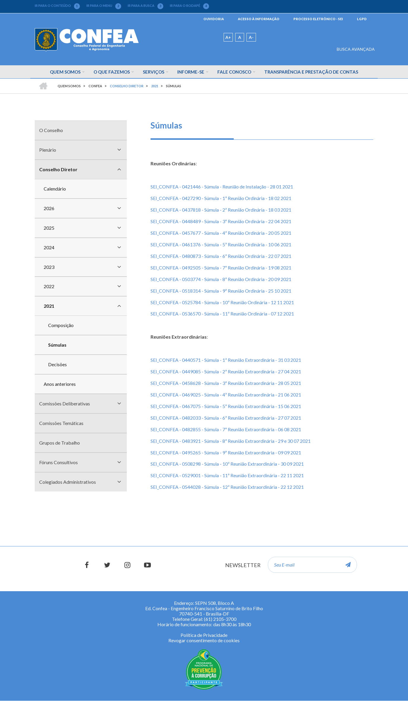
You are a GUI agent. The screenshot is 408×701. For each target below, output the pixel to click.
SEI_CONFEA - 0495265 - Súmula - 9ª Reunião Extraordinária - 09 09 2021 (226, 452)
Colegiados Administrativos (67, 482)
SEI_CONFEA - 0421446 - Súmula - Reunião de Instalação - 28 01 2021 (222, 186)
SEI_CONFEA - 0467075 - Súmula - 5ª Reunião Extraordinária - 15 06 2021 (226, 406)
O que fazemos (112, 71)
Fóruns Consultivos (58, 462)
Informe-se (190, 71)
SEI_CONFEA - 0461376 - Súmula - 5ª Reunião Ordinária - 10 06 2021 (221, 244)
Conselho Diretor (58, 169)
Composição (61, 325)
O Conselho (51, 130)
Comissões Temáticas (61, 423)
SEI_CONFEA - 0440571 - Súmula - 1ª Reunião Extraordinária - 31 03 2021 (226, 360)
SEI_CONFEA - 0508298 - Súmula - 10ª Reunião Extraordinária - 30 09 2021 (227, 464)
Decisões (57, 364)
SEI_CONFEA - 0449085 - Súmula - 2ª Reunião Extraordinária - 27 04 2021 (226, 371)
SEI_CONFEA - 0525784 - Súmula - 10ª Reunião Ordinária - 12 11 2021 (222, 302)
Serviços (153, 71)
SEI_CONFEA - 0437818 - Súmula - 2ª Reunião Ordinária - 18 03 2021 (221, 209)
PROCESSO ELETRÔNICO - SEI (318, 19)
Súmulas (57, 345)
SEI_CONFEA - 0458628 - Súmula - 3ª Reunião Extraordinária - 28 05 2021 (226, 383)
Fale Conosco (234, 71)
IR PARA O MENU (103, 5)
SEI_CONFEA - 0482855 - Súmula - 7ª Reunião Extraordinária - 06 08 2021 (226, 429)
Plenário (47, 150)
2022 (49, 286)
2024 (49, 247)
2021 (49, 306)
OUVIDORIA (213, 19)
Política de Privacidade (204, 635)
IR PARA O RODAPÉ (189, 5)
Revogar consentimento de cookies (204, 640)
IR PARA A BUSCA (145, 5)
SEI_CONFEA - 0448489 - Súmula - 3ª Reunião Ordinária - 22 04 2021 (221, 221)
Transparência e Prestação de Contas (311, 71)
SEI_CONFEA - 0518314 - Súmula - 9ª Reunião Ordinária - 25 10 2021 (221, 291)
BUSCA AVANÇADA (356, 49)
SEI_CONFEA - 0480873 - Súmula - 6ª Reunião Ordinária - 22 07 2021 (221, 256)
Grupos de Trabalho (59, 442)
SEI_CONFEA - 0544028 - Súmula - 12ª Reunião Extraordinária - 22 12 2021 (227, 487)
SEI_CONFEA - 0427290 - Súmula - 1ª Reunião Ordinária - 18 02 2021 (221, 198)
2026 (49, 208)
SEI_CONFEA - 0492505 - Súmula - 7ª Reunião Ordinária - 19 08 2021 (221, 267)
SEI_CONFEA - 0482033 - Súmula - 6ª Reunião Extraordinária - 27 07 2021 (226, 418)
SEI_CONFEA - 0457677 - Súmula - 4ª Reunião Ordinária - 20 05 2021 (221, 233)
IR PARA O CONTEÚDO (57, 5)
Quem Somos (65, 71)
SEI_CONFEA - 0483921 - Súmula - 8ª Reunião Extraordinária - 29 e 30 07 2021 (231, 441)
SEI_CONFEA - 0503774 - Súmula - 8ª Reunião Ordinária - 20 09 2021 (221, 279)
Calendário (55, 188)
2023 (49, 267)
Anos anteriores (60, 384)
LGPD (362, 19)
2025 (49, 228)
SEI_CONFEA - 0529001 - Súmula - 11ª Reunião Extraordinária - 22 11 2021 (227, 475)
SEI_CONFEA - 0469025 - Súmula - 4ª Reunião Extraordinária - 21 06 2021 (226, 394)
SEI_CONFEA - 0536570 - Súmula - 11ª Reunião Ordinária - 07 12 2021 (222, 313)
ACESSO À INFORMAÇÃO (258, 19)
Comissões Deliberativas (64, 403)
